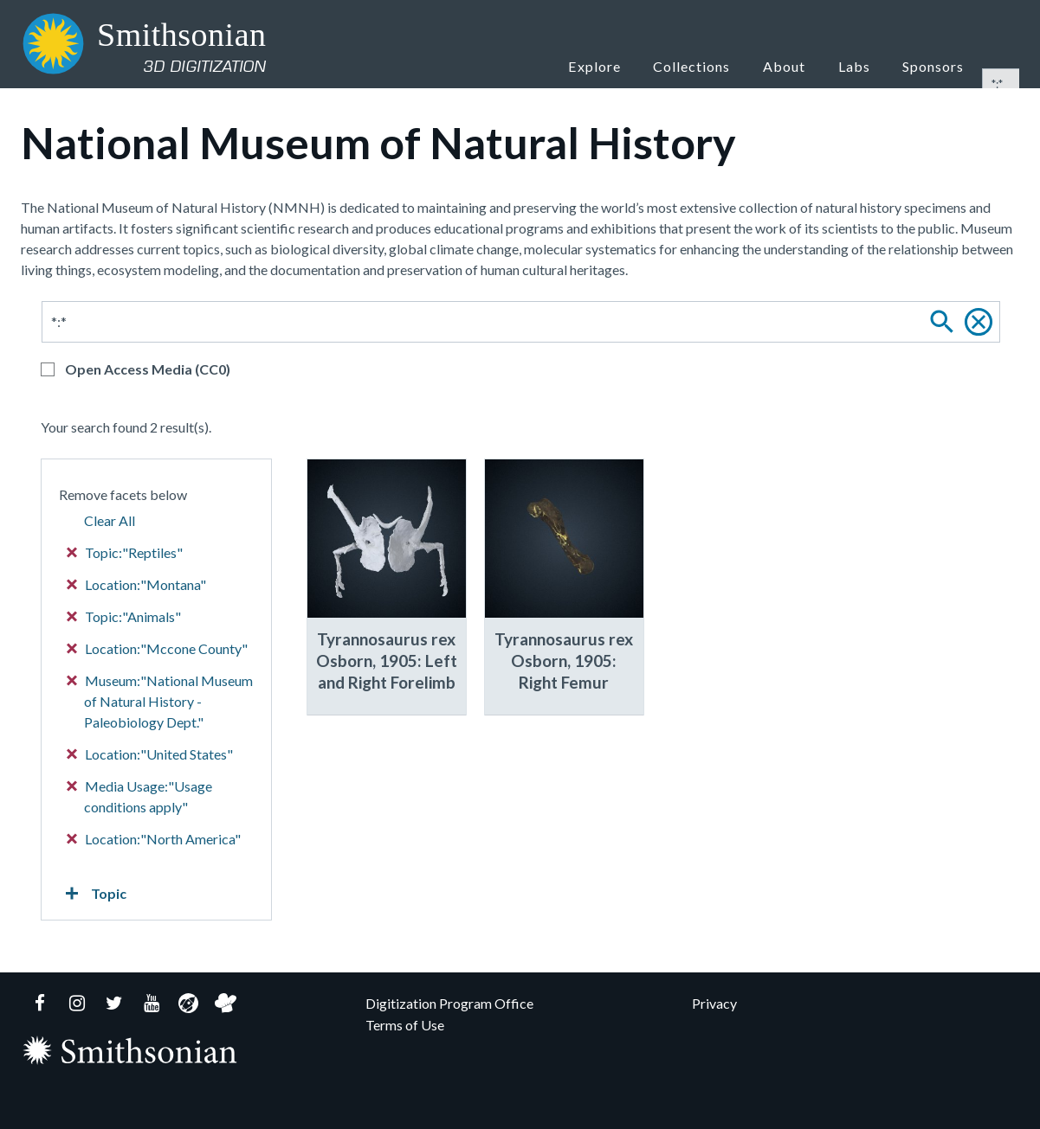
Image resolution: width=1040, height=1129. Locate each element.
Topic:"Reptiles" (125, 552)
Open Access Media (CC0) (147, 369)
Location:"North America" (154, 839)
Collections (713, 65)
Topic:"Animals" (124, 616)
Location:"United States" (150, 754)
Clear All (109, 520)
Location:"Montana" (137, 584)
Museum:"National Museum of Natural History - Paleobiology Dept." (160, 701)
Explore (618, 65)
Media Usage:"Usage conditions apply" (140, 796)
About (802, 65)
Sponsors (935, 65)
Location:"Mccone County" (158, 648)
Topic (92, 893)
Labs (863, 65)
